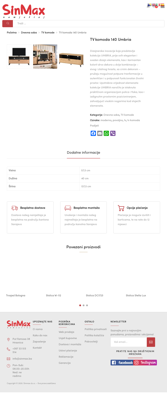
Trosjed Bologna (15, 302)
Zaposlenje (39, 348)
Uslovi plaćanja (68, 357)
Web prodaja (66, 339)
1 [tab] (80, 312)
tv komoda (133, 120)
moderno (106, 120)
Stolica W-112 (53, 302)
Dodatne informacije (83, 159)
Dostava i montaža (70, 351)
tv (125, 120)
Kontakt (37, 355)
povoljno (118, 120)
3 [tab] (87, 312)
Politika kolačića (94, 342)
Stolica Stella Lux (136, 302)
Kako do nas (40, 342)
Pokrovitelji (91, 348)
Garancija (65, 370)
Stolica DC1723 (94, 302)
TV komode (47, 32)
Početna (12, 32)
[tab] (83, 159)
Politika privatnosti (96, 336)
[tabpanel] (23, 284)
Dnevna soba (29, 32)
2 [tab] (83, 312)
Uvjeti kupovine (68, 345)
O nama (38, 336)
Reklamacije (66, 363)
